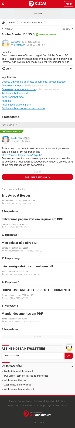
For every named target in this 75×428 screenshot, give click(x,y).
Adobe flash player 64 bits (16, 104)
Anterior (9, 29)
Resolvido (43, 34)
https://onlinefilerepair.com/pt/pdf (21, 155)
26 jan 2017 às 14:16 (36, 45)
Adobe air (7, 100)
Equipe (12, 401)
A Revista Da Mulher (32, 405)
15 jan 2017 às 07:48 (20, 141)
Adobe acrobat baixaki (15, 380)
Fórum (12, 22)
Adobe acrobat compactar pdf (19, 389)
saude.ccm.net (37, 422)
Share (9, 68)
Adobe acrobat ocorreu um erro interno (23, 108)
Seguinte (66, 29)
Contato (61, 401)
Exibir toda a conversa (36, 177)
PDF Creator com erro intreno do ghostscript (26, 376)
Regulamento (14, 405)
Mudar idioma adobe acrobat (18, 371)
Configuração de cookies (55, 405)
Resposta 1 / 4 (9, 125)
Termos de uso (25, 401)
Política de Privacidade (44, 401)
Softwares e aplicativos (30, 22)
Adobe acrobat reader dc (15, 93)
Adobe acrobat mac (13, 97)
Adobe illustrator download (17, 384)
